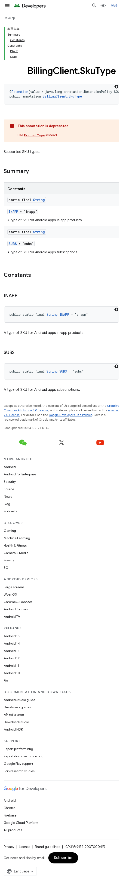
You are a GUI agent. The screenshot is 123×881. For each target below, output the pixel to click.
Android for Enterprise (20, 474)
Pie (6, 680)
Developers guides (17, 707)
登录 (114, 5)
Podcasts (10, 511)
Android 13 (11, 651)
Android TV (12, 617)
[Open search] (94, 5)
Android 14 (12, 643)
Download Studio (16, 722)
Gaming (10, 531)
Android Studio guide (19, 700)
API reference (14, 715)
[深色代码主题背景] (116, 86)
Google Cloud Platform (21, 823)
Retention (20, 91)
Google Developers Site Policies (70, 415)
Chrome (9, 808)
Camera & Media (16, 553)
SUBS (13, 244)
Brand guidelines (47, 847)
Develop (9, 18)
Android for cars (16, 609)
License (24, 847)
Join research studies (19, 771)
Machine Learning (17, 538)
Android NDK (13, 729)
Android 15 (12, 636)
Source (9, 489)
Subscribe (63, 858)
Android (10, 467)
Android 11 (11, 666)
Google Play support (18, 764)
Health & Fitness (15, 545)
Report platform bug (18, 749)
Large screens (14, 587)
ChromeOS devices (18, 602)
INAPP (13, 211)
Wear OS (10, 594)
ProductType (34, 135)
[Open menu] (7, 5)
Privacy (9, 560)
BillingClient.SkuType (62, 96)
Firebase (10, 815)
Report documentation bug (23, 756)
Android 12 (12, 658)
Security (10, 482)
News (8, 496)
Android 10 (12, 673)
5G (6, 568)
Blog (7, 504)
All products (13, 830)
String (39, 200)
